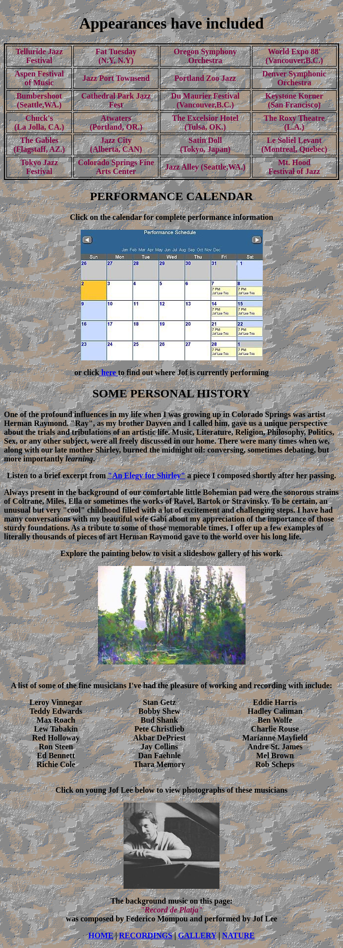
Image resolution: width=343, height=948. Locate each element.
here (108, 372)
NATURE (238, 935)
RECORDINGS (145, 935)
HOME (100, 935)
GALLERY (197, 935)
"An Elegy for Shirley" (146, 475)
